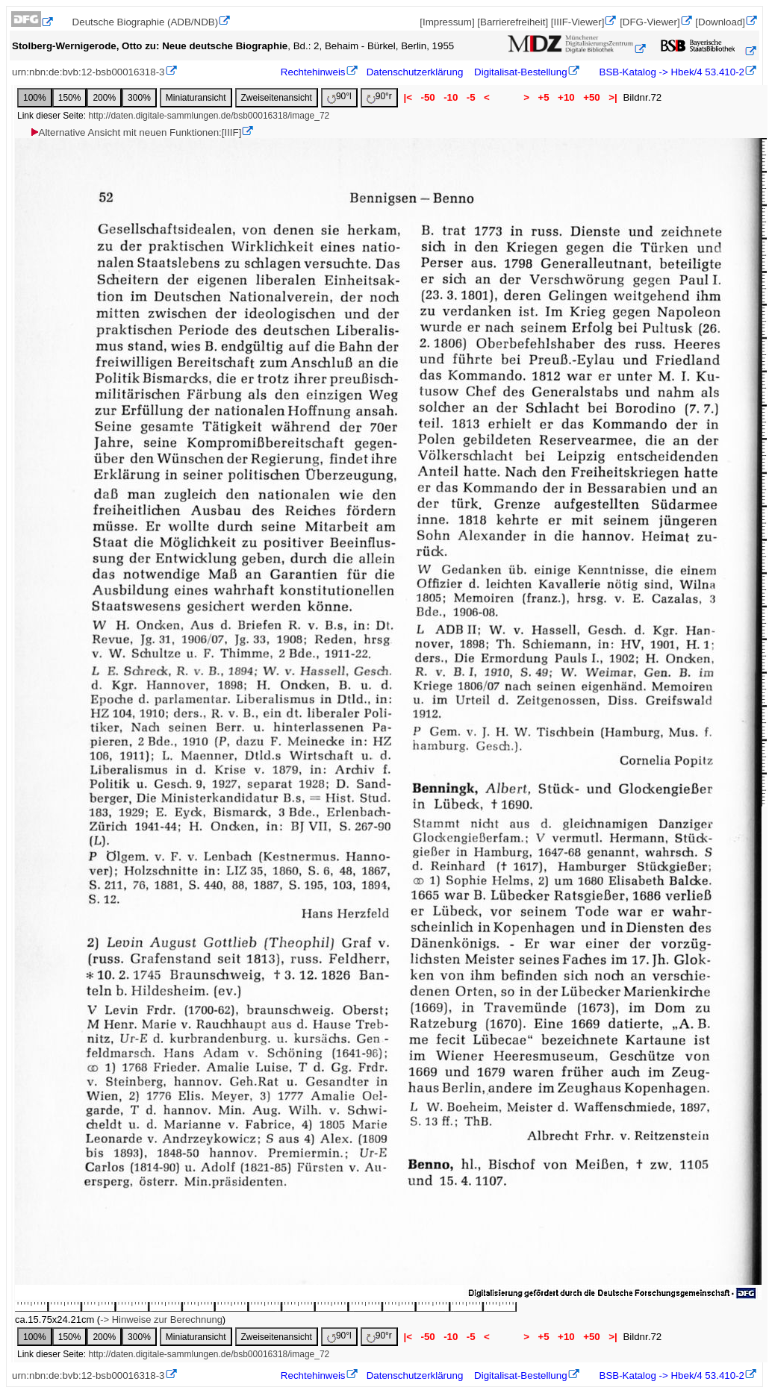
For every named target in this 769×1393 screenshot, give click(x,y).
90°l (339, 97)
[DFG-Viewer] (649, 22)
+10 (566, 97)
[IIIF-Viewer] (578, 22)
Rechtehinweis (313, 72)
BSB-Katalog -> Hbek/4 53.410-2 (670, 72)
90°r (379, 97)
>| (612, 97)
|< (408, 97)
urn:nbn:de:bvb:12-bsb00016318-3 (88, 72)
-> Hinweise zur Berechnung (161, 1319)
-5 (471, 97)
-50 (428, 97)
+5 (543, 97)
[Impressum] (447, 22)
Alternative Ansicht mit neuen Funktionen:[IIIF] (135, 132)
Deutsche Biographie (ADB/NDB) (145, 22)
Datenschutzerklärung (415, 72)
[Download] (720, 22)
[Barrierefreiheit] (512, 22)
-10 (450, 97)
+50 (591, 97)
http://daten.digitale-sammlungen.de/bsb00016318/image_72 (208, 115)
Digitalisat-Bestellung (520, 72)
